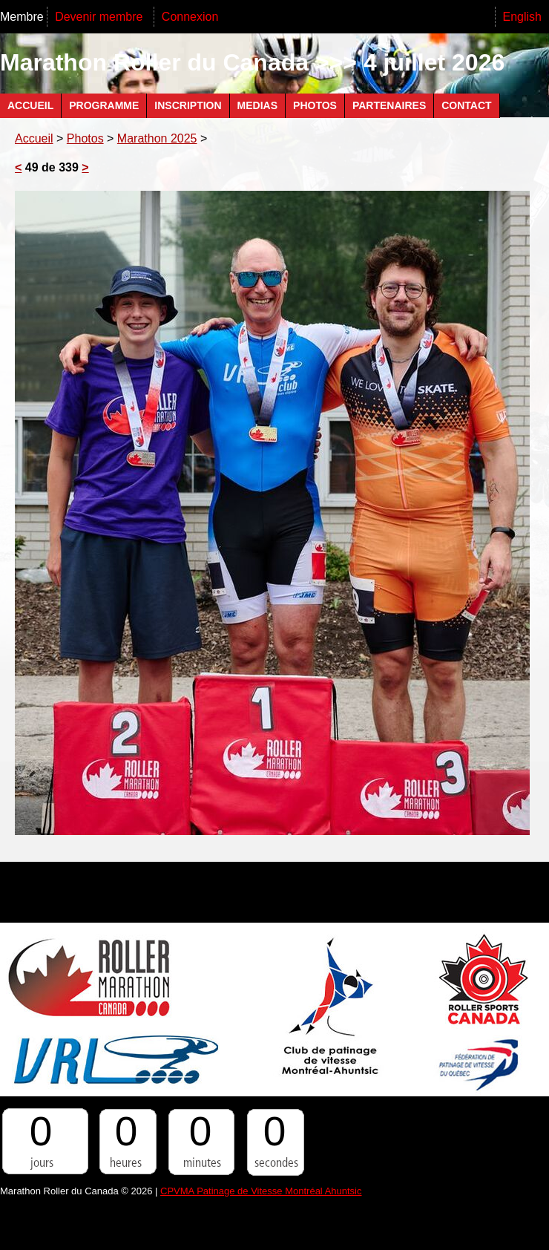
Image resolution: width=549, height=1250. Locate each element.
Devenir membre (100, 16)
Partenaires (389, 105)
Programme (104, 105)
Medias (257, 105)
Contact (466, 105)
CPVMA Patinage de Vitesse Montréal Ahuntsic (260, 1191)
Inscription (187, 105)
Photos (315, 105)
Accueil (30, 105)
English (522, 16)
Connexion (190, 16)
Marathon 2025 (157, 138)
